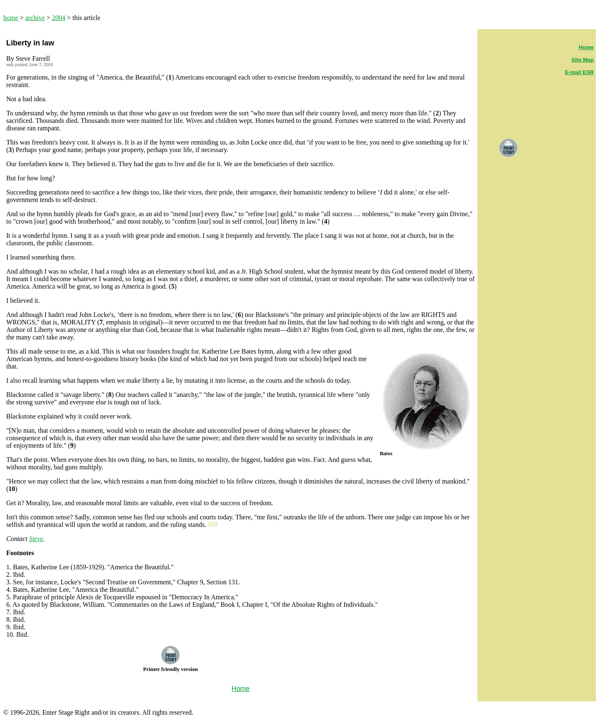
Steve (36, 538)
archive (35, 17)
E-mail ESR (579, 72)
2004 (58, 17)
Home (586, 47)
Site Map (583, 60)
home (10, 17)
